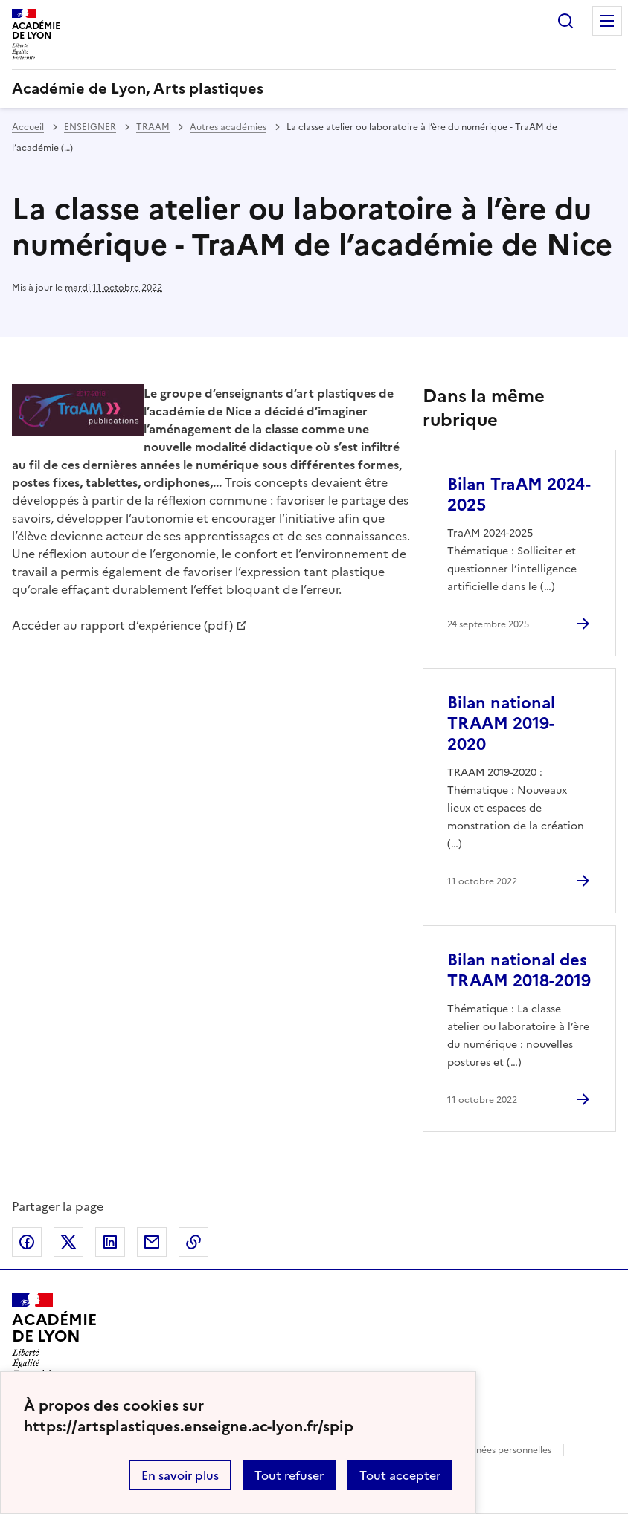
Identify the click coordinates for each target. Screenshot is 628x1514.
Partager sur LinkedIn (110, 1242)
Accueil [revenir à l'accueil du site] (28, 127)
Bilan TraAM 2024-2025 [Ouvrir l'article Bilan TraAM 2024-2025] (519, 494)
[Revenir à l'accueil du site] (54, 1335)
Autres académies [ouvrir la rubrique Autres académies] (228, 127)
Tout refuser (289, 1475)
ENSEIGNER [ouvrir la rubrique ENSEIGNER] (90, 127)
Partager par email (152, 1242)
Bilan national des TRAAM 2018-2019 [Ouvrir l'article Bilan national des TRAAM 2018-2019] (519, 970)
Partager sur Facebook (27, 1242)
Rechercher (565, 21)
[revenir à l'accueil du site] (314, 88)
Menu (607, 21)
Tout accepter (399, 1475)
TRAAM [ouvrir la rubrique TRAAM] (153, 127)
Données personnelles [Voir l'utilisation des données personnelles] (504, 1450)
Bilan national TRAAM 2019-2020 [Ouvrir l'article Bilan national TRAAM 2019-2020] (501, 723)
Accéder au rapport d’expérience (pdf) (122, 625)
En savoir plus (180, 1475)
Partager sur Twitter (68, 1242)
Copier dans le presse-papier (193, 1242)
